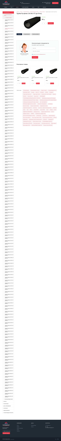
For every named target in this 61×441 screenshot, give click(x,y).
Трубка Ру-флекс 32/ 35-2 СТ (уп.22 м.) (9, 113)
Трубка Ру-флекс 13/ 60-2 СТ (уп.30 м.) (9, 289)
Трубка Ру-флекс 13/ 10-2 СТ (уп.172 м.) (9, 48)
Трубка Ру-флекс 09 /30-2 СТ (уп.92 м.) (9, 334)
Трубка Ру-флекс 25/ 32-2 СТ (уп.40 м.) (9, 170)
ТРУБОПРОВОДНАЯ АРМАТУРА (8, 412)
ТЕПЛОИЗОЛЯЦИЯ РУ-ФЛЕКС (8, 15)
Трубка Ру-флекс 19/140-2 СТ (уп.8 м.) (9, 184)
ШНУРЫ (54, 94)
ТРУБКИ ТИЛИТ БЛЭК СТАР (27, 94)
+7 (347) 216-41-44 (46, 2)
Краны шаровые (53, 123)
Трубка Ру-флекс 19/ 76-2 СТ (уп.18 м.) (9, 201)
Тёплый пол (45, 119)
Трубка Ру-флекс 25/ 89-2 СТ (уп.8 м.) (9, 142)
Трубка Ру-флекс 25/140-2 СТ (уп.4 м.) (9, 122)
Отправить (35, 57)
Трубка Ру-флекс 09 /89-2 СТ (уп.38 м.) (9, 303)
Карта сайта (12, 439)
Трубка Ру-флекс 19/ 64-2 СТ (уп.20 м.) (9, 215)
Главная (5, 7)
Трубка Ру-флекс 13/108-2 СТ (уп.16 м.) (9, 269)
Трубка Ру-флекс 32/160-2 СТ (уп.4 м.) (9, 68)
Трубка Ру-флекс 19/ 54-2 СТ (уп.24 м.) (9, 221)
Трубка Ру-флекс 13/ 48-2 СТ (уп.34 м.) (9, 300)
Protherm (51, 109)
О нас (11, 7)
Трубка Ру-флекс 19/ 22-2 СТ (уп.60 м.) (9, 252)
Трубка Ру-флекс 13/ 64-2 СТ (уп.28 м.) (9, 286)
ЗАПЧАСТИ (54, 107)
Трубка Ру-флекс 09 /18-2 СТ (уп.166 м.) (9, 348)
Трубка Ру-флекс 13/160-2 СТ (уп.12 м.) (9, 258)
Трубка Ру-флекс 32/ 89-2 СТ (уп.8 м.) (9, 82)
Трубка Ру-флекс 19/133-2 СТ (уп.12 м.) (9, 181)
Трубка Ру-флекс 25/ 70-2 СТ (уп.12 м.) (9, 147)
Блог (38, 7)
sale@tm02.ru (48, 425)
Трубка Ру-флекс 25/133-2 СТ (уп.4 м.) (9, 127)
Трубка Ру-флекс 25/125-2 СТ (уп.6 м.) (9, 133)
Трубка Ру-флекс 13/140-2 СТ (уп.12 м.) (9, 263)
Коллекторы (35, 107)
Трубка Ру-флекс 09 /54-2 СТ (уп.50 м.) (9, 320)
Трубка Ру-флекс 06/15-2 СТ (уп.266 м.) (9, 382)
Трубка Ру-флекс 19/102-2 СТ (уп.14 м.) (9, 187)
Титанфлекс (51, 92)
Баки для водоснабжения (26, 117)
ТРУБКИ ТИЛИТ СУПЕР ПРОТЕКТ (46, 94)
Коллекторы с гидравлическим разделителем (45, 107)
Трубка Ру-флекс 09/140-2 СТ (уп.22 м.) (9, 45)
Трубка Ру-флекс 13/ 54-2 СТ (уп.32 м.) (9, 294)
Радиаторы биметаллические (45, 111)
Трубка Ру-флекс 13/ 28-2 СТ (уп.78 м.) (9, 28)
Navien (47, 109)
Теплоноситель (45, 115)
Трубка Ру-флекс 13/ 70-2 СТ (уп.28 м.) (9, 283)
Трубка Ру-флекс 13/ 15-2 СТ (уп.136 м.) (9, 37)
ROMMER (32, 113)
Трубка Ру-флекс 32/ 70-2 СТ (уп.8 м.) (9, 91)
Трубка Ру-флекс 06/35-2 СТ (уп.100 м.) (9, 362)
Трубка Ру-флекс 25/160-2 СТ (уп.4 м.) (9, 119)
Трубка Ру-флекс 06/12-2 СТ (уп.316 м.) (9, 388)
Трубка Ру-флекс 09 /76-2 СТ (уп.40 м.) (9, 306)
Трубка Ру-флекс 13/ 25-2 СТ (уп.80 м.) (9, 26)
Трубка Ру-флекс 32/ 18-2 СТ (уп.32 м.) (9, 125)
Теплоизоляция (33, 425)
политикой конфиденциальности (40, 54)
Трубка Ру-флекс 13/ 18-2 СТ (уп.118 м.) (9, 40)
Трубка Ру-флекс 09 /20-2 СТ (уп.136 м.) (9, 345)
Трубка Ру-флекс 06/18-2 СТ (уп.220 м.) (9, 385)
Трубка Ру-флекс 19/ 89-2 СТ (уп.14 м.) (9, 198)
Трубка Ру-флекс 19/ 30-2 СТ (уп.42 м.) (9, 232)
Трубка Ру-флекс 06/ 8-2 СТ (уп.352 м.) (9, 393)
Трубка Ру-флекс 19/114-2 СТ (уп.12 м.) (9, 193)
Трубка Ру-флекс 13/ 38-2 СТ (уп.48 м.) (9, 20)
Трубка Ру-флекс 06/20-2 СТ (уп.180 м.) (9, 379)
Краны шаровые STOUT (26, 125)
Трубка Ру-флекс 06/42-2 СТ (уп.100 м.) (9, 368)
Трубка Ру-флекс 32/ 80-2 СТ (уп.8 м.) (9, 93)
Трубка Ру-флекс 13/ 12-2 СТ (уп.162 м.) (9, 43)
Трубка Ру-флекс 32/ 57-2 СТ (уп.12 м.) (9, 96)
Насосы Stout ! (36, 96)
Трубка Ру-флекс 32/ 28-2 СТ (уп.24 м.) (9, 116)
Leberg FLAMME (42, 109)
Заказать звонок (48, 3)
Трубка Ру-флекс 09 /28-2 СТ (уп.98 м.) (9, 340)
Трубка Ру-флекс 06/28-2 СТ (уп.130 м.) (9, 374)
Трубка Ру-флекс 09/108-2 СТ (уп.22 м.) (9, 60)
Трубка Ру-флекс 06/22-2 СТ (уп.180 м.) (9, 376)
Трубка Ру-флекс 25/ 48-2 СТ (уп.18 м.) (9, 212)
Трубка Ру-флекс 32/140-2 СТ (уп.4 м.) (9, 65)
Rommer (52, 111)
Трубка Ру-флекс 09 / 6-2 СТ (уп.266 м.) (9, 365)
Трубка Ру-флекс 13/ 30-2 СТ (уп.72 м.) (9, 31)
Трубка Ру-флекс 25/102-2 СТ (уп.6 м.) (9, 144)
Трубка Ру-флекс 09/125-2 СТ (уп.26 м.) (9, 54)
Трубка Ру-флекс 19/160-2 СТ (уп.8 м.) (9, 173)
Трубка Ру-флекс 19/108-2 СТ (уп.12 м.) (9, 190)
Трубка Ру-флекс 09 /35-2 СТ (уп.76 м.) (9, 328)
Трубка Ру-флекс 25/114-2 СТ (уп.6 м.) (9, 130)
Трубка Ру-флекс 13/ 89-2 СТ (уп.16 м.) (9, 277)
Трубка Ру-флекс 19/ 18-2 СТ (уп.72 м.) (9, 243)
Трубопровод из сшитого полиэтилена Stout (35, 119)
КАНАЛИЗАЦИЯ (6, 403)
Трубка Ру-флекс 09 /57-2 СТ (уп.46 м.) (9, 326)
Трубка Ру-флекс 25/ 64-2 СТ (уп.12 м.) (9, 150)
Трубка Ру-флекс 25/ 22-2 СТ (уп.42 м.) (9, 178)
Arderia (24, 109)
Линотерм (32, 92)
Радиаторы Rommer (37, 111)
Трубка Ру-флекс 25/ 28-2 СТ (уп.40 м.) (9, 167)
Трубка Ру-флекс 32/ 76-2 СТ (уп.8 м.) (9, 88)
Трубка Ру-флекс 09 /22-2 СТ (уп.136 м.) (9, 342)
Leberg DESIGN (36, 109)
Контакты (44, 7)
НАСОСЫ (5, 401)
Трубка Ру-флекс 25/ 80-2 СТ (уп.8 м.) (9, 139)
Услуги (33, 7)
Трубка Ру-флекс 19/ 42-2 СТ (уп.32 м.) (9, 235)
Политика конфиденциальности (7, 439)
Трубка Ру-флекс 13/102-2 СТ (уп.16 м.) (9, 272)
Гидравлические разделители (27, 107)
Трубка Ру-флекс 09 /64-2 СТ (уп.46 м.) (9, 314)
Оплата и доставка (25, 7)
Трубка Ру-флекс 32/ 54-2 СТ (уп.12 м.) (9, 99)
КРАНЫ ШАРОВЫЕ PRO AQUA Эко (37, 125)
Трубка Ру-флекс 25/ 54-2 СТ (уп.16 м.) (9, 209)
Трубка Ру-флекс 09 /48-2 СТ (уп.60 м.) (9, 323)
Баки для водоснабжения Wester (47, 117)
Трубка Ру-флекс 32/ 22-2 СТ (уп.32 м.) (9, 110)
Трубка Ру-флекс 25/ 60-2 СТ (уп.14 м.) (9, 159)
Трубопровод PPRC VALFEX (27, 121)
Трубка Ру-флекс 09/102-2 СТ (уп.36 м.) (9, 62)
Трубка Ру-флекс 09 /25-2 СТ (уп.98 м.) (9, 337)
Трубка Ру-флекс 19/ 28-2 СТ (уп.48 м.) (9, 238)
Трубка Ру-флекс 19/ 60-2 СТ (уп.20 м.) (9, 218)
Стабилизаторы (39, 115)
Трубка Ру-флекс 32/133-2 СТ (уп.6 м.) (9, 71)
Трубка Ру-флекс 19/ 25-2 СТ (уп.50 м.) (9, 241)
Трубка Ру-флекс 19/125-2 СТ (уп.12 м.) (9, 195)
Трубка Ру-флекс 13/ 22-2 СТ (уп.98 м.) (9, 34)
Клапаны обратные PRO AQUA (27, 123)
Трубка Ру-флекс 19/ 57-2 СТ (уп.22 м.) (9, 224)
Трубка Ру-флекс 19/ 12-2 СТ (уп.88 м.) (9, 246)
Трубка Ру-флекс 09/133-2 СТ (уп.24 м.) (9, 51)
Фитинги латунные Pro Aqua (37, 121)
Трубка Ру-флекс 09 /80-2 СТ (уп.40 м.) (9, 309)
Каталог (17, 7)
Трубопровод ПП (50, 119)
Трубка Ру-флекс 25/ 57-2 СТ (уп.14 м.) (9, 156)
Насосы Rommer (30, 96)
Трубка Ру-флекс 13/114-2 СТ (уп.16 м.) (9, 266)
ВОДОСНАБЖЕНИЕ (7, 410)
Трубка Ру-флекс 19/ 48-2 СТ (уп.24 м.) (9, 226)
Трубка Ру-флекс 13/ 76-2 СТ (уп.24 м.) (9, 280)
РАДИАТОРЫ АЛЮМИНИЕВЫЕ (27, 111)
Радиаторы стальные (26, 113)
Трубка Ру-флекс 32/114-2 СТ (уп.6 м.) (9, 74)
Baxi (27, 109)
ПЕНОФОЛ (41, 92)
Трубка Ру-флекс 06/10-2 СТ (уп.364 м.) (9, 391)
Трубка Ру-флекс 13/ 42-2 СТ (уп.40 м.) (9, 297)
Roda (55, 109)
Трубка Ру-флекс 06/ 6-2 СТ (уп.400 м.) (9, 396)
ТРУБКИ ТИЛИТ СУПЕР (36, 94)
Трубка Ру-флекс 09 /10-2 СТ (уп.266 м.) (9, 351)
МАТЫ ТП (37, 92)
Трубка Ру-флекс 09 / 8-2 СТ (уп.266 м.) (9, 354)
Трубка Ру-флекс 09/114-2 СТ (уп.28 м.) (9, 57)
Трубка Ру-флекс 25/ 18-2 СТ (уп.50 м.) (9, 176)
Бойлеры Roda (25, 119)
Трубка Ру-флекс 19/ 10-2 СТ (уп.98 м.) (9, 255)
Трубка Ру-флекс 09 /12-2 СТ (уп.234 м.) (9, 360)
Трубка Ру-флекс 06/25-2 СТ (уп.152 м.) (9, 371)
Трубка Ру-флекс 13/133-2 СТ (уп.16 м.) (9, 260)
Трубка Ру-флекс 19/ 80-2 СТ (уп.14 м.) (9, 204)
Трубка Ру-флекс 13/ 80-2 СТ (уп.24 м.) (9, 275)
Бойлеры (55, 117)
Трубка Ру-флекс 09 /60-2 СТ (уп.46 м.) (9, 311)
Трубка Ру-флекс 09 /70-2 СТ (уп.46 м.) (9, 317)
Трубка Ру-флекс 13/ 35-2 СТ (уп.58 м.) (9, 23)
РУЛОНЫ (46, 92)
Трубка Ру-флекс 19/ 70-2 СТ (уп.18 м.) (9, 207)
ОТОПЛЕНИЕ (6, 408)
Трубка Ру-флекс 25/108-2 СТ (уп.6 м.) (9, 136)
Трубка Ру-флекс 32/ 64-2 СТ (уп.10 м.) (9, 85)
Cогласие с (39, 54)
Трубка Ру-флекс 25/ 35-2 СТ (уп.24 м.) (9, 164)
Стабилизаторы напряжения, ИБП (40, 113)
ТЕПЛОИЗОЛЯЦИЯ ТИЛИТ (9, 399)
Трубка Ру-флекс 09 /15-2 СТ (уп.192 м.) (9, 357)
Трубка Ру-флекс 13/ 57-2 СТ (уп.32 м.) (9, 292)
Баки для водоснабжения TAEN (36, 117)
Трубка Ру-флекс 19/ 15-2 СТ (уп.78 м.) (9, 249)
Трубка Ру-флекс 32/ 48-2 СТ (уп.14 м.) (9, 105)
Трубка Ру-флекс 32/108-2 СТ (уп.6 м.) (9, 79)
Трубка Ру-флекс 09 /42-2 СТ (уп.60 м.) (9, 331)
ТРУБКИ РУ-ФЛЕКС (9, 17)
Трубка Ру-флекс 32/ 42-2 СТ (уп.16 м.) (9, 108)
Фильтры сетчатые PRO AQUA (48, 125)
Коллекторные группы (37, 123)
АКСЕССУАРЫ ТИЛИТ (26, 92)
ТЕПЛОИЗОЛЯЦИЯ (7, 12)
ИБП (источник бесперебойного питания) (29, 115)
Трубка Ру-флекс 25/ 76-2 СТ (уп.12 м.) (9, 153)
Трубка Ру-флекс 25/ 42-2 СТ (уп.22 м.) (9, 161)
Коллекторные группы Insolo (46, 123)
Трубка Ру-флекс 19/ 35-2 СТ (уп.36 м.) (9, 229)
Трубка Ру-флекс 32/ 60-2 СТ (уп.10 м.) (9, 102)
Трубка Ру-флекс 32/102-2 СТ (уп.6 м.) (9, 77)
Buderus (31, 109)
